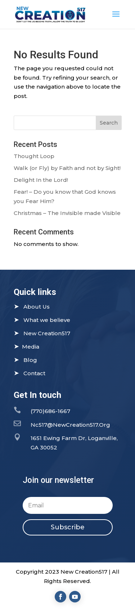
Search (109, 123)
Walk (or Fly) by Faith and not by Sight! (67, 168)
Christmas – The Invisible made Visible (67, 213)
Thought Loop (34, 156)
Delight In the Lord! (41, 179)
